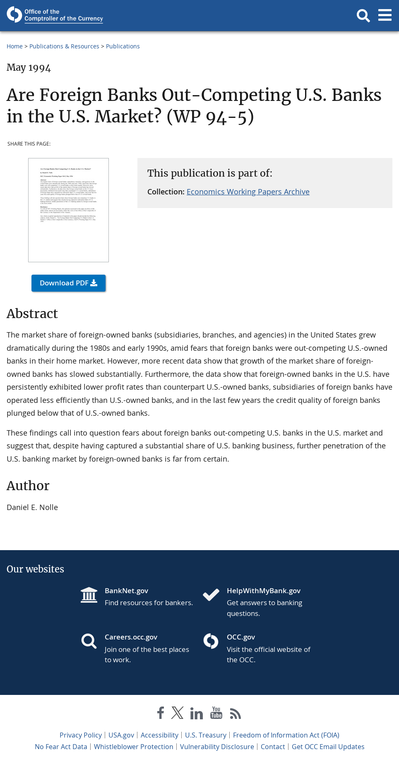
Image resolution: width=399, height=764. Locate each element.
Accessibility (159, 735)
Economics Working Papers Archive (248, 191)
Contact (273, 746)
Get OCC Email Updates (328, 746)
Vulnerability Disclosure (217, 746)
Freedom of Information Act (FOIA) (286, 735)
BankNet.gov (126, 590)
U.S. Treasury (205, 735)
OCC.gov (241, 637)
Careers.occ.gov (131, 637)
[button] (363, 16)
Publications (123, 46)
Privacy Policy (81, 735)
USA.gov (121, 735)
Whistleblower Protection (133, 746)
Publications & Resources (64, 46)
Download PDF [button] (64, 282)
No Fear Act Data (61, 746)
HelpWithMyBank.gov (263, 590)
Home (15, 46)
